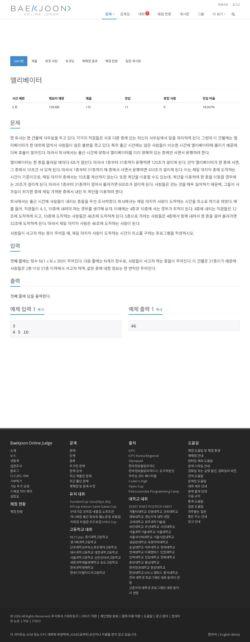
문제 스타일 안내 (199, 466)
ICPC (132, 450)
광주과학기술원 (155, 522)
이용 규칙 (194, 496)
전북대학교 (167, 557)
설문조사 (16, 466)
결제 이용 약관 (131, 616)
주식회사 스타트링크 (64, 616)
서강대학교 (167, 527)
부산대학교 (152, 527)
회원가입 (223, 4)
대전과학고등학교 (106, 552)
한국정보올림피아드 (142, 466)
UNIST (167, 506)
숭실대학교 (136, 547)
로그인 (236, 4)
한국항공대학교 (139, 567)
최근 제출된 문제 (81, 476)
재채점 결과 (89, 61)
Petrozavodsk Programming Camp (154, 491)
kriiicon (86, 506)
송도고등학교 (109, 562)
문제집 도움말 (197, 481)
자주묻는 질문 (197, 511)
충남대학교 (152, 562)
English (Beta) (230, 634)
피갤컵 (84, 522)
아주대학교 (152, 547)
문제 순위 (76, 471)
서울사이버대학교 (141, 537)
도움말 (193, 443)
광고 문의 (162, 616)
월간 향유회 (90, 517)
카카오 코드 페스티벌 (142, 476)
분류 (72, 461)
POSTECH (155, 506)
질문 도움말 (195, 506)
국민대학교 (136, 527)
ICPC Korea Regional (144, 455)
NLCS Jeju (77, 537)
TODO (36, 621)
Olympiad (136, 461)
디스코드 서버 (19, 476)
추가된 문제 (77, 466)
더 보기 (218, 14)
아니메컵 (76, 517)
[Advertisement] (125, 40)
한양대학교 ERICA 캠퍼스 (145, 572)
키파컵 (74, 522)
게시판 (184, 14)
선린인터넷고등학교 (107, 557)
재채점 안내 (195, 455)
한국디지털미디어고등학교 (87, 572)
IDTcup (75, 506)
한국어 (212, 634)
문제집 (125, 14)
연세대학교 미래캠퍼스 (144, 552)
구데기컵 (76, 511)
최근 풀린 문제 (79, 481)
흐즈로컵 (95, 522)
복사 (41, 309)
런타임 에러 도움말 (200, 461)
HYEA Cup (109, 522)
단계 (72, 455)
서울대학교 (163, 532)
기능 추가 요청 (19, 486)
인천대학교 (167, 552)
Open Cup (136, 486)
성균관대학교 (138, 542)
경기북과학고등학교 (83, 542)
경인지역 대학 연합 (157, 517)
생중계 (14, 461)
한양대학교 (158, 567)
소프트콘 (108, 511)
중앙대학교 (136, 562)
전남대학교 (152, 557)
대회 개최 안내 (197, 486)
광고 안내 (194, 521)
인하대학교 (136, 557)
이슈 (26, 621)
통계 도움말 (195, 501)
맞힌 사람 (51, 61)
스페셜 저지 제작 (21, 491)
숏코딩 (69, 61)
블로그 (14, 471)
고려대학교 (136, 522)
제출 (34, 61)
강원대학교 (155, 511)
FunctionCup (79, 501)
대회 (143, 13)
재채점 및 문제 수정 (82, 486)
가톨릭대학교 (138, 511)
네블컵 (97, 511)
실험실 (14, 496)
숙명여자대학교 (158, 542)
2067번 (19, 61)
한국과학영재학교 (82, 567)
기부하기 (16, 481)
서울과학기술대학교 (142, 532)
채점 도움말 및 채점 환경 (204, 450)
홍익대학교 (170, 572)
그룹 (201, 14)
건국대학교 (170, 511)
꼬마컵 (87, 511)
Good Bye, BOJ (100, 501)
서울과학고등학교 (82, 557)
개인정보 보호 (109, 616)
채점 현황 (164, 14)
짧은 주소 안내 (197, 516)
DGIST (133, 506)
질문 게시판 (133, 61)
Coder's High (138, 481)
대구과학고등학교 (82, 552)
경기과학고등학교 (96, 537)
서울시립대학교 (164, 537)
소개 (13, 450)
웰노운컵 (105, 517)
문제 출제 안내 (197, 491)
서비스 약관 (89, 616)
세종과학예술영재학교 (84, 562)
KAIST (143, 506)
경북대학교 (136, 517)
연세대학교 (167, 547)
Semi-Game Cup (104, 506)
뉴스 (13, 455)
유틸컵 (116, 517)
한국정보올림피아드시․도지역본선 (151, 471)
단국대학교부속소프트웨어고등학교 (93, 547)
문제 (108, 14)
